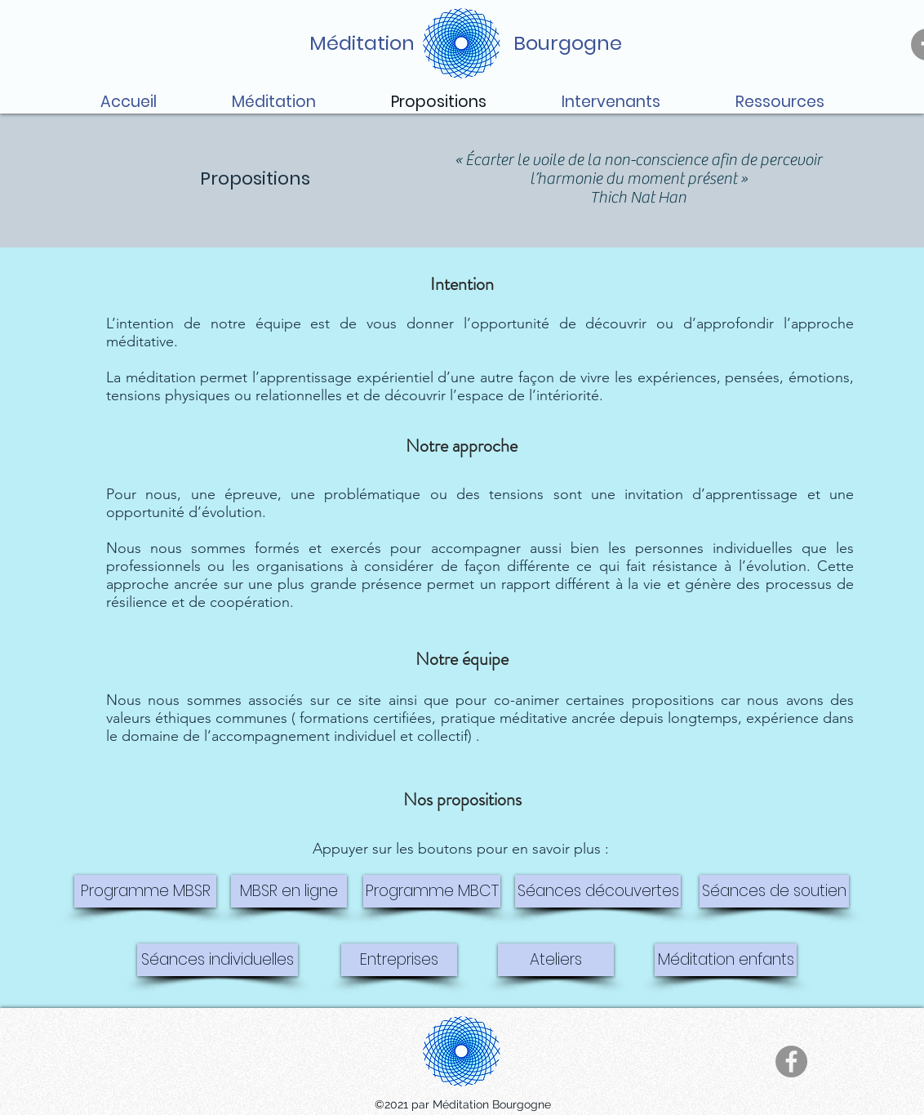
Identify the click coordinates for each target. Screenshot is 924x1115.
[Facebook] (791, 1061)
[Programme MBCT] (431, 891)
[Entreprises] (399, 959)
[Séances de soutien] (774, 891)
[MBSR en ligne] (289, 891)
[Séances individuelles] (217, 959)
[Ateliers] (556, 959)
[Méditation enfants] (726, 959)
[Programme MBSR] (145, 891)
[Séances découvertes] (598, 891)
